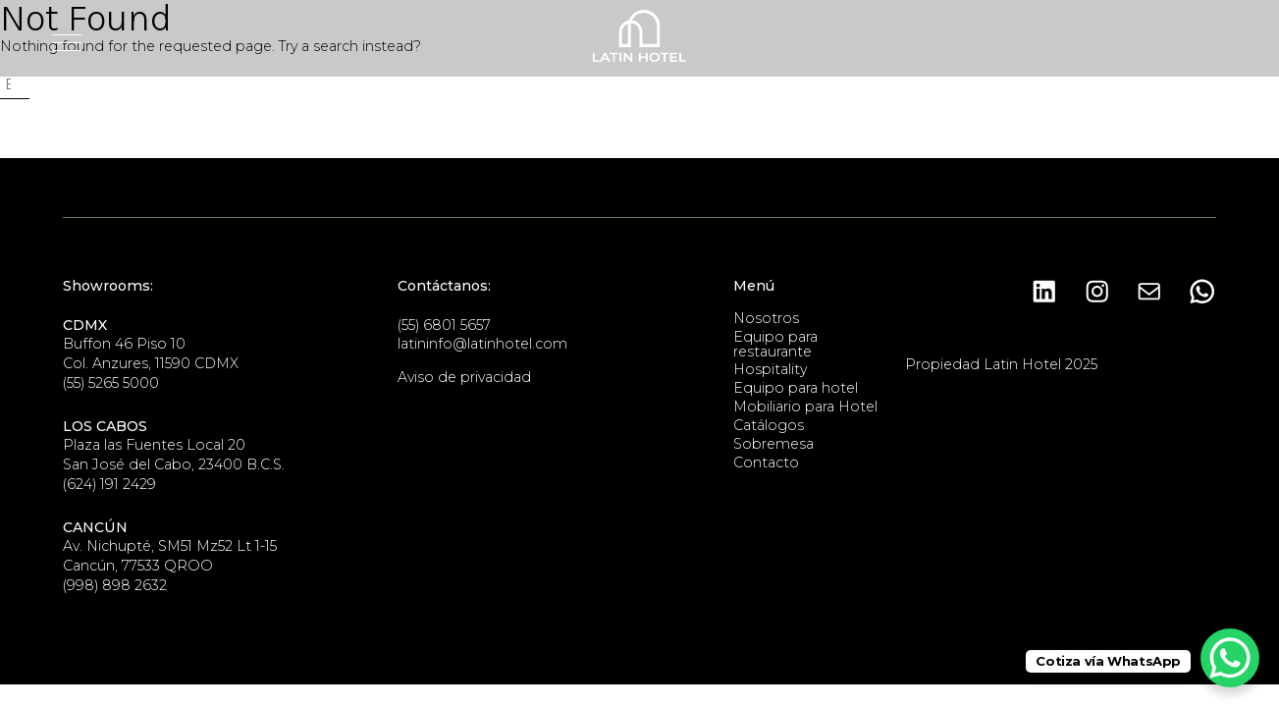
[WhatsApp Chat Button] (1229, 657)
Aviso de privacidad (464, 377)
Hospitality (770, 369)
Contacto (766, 462)
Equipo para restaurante (775, 344)
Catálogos (768, 425)
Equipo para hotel (795, 388)
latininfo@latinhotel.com (482, 344)
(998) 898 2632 (115, 585)
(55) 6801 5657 (444, 325)
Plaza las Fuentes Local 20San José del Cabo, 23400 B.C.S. (174, 445)
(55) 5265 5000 (111, 383)
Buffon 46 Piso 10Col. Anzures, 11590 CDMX (151, 344)
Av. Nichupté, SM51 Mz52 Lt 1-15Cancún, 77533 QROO (170, 546)
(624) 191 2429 (109, 484)
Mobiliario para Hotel (805, 406)
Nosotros (766, 318)
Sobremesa (773, 444)
